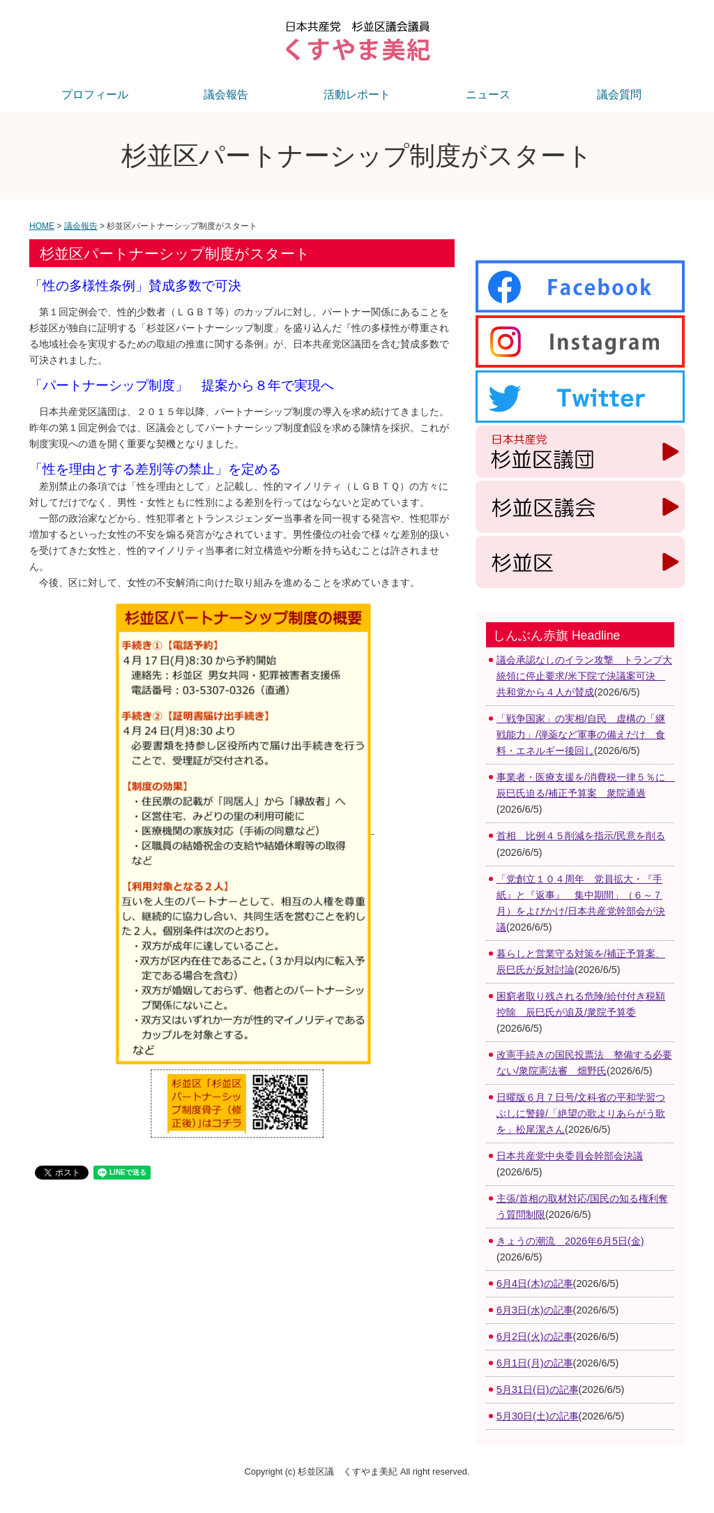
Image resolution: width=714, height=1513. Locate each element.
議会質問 (619, 94)
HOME (41, 226)
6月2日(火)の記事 (534, 1336)
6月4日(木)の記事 (534, 1283)
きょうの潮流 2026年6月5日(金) (570, 1241)
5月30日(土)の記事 (537, 1416)
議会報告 (226, 94)
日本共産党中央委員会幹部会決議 (569, 1155)
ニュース (488, 94)
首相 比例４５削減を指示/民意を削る (580, 835)
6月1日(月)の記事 (534, 1363)
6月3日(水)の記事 (534, 1310)
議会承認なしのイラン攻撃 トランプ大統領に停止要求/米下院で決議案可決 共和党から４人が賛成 (584, 676)
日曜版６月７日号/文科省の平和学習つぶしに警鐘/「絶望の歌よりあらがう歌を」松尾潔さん (580, 1113)
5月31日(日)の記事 (537, 1389)
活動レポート (357, 94)
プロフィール (94, 94)
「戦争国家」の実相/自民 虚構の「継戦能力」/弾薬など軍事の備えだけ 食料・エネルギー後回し (580, 734)
